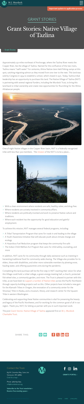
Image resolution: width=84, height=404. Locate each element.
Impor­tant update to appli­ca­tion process (65, 8)
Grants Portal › (70, 375)
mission (40, 152)
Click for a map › (12, 377)
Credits (66, 398)
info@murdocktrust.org (14, 384)
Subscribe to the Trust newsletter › (20, 388)
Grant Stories (10, 50)
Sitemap (60, 398)
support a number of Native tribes (40, 280)
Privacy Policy (73, 398)
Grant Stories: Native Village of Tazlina (28, 311)
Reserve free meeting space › (17, 391)
